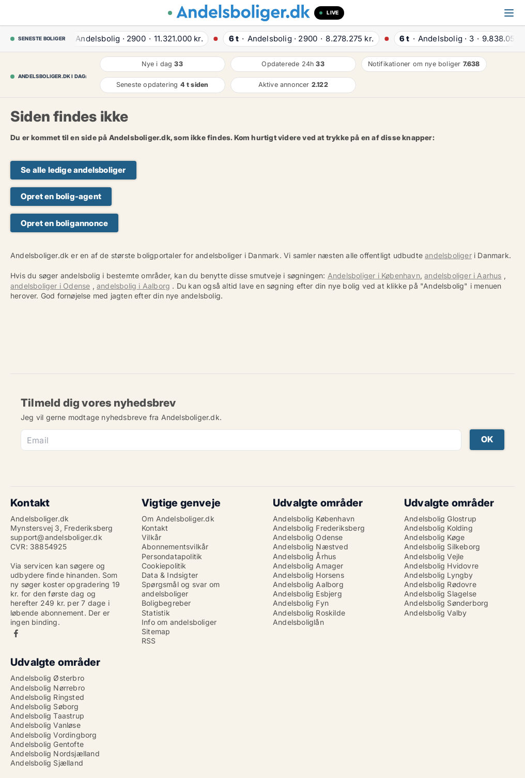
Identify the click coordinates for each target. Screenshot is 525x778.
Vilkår (151, 537)
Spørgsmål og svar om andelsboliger (181, 589)
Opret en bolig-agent (61, 196)
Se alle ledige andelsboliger (73, 170)
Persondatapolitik (172, 556)
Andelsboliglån (298, 622)
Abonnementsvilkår (175, 546)
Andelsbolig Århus (304, 556)
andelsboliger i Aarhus (462, 275)
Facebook (16, 633)
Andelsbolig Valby (435, 612)
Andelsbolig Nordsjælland (55, 753)
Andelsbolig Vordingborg (53, 734)
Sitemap (156, 631)
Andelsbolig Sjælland (46, 762)
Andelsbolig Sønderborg (446, 603)
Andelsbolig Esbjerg (307, 593)
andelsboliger (448, 255)
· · (136, 38)
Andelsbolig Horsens (308, 575)
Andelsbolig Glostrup (440, 518)
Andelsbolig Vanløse (45, 725)
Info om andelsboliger (179, 622)
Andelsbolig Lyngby (438, 575)
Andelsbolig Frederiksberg (319, 527)
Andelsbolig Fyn (301, 603)
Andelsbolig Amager (308, 565)
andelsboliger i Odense (50, 285)
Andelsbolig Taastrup (47, 715)
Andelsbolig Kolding (438, 527)
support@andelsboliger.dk (56, 537)
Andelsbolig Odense (308, 537)
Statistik (156, 612)
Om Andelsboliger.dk (178, 518)
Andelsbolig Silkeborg (442, 546)
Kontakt (155, 527)
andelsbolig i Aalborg (133, 285)
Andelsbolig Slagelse (440, 593)
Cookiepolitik (164, 565)
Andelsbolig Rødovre (440, 584)
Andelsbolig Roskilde (309, 612)
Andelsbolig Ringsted (47, 697)
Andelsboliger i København (374, 275)
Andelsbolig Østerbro (47, 678)
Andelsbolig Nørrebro (47, 687)
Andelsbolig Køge (434, 537)
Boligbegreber (166, 603)
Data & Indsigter (170, 575)
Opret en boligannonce (64, 223)
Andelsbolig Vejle (434, 556)
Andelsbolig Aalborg (308, 584)
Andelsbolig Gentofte (47, 744)
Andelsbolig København (313, 518)
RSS (149, 640)
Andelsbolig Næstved (310, 546)
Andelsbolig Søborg (44, 706)
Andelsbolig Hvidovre (441, 565)
